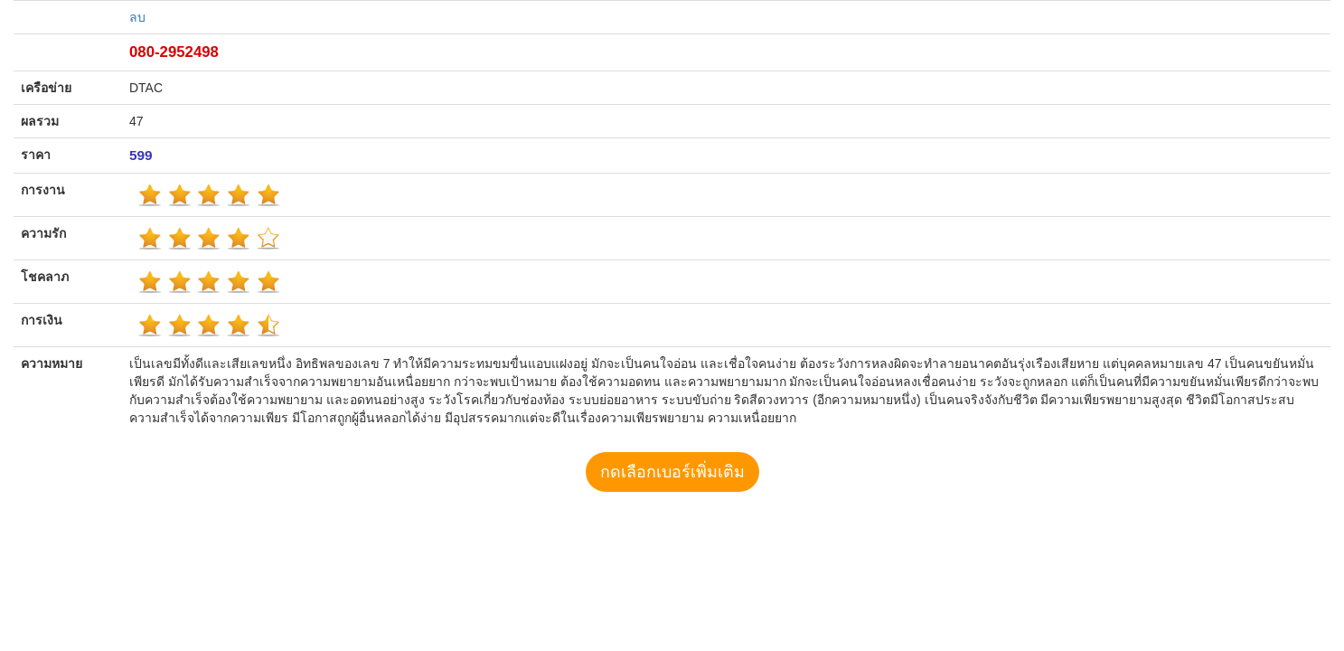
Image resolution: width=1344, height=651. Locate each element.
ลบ (137, 17)
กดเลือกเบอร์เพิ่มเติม (672, 472)
